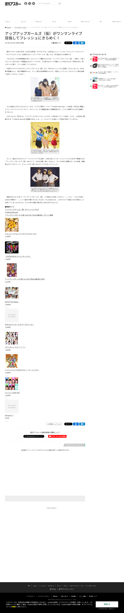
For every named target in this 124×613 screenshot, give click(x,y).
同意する (107, 604)
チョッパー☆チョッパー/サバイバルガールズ (20, 234)
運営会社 (55, 573)
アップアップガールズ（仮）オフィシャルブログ (22, 209)
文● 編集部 (55, 43)
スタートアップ (100, 21)
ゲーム (70, 21)
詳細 (13, 607)
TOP (7, 21)
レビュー (23, 21)
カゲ (60, 43)
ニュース (38, 21)
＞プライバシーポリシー (106, 609)
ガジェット (54, 21)
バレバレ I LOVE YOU (12, 392)
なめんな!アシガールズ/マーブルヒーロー (19, 324)
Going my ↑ (9, 415)
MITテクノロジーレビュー (66, 565)
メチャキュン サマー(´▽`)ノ (15, 347)
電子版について (93, 573)
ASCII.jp (53, 565)
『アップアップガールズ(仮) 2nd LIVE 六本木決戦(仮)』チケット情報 (29, 215)
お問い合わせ (64, 573)
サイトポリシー (31, 573)
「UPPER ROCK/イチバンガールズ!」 (18, 256)
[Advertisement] (62, 12)
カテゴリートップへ (74, 445)
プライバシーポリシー (44, 573)
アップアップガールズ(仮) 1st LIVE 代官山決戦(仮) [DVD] (25, 279)
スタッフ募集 (82, 573)
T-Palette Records (11, 212)
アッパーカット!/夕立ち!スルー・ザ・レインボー (22, 370)
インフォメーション (20, 27)
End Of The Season (11, 302)
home (8, 27)
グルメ (85, 21)
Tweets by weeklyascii (51, 508)
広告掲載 (73, 573)
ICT (116, 21)
